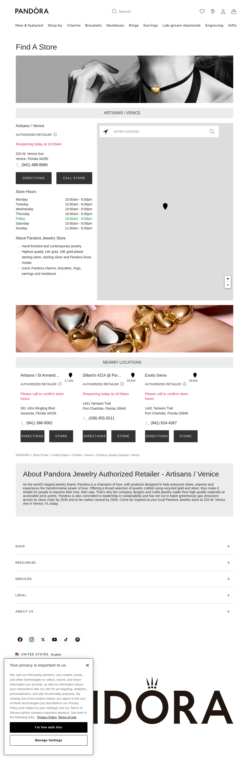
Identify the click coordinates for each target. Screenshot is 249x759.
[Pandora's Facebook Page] (20, 639)
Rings (134, 25)
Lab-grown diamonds (181, 25)
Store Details (61, 438)
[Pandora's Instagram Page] (31, 639)
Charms (74, 25)
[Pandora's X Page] (43, 639)
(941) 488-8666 (35, 165)
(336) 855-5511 (101, 418)
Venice (88, 455)
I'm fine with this (48, 727)
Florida (76, 455)
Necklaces (115, 25)
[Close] (87, 665)
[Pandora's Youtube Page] (54, 639)
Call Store (74, 178)
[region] (48, 706)
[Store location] (212, 11)
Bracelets (93, 25)
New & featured (29, 25)
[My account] (223, 11)
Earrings (150, 25)
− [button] (228, 285)
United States (60, 455)
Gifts (232, 25)
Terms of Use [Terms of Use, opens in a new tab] (67, 717)
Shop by (55, 25)
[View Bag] (233, 11)
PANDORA (23, 455)
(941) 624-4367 (164, 423)
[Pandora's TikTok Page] (66, 639)
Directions (33, 178)
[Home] (124, 701)
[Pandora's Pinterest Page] (77, 639)
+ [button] (228, 279)
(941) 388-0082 (39, 423)
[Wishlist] (202, 11)
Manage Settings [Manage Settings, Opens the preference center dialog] (48, 740)
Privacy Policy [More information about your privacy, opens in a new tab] (47, 717)
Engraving (214, 25)
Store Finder (41, 455)
